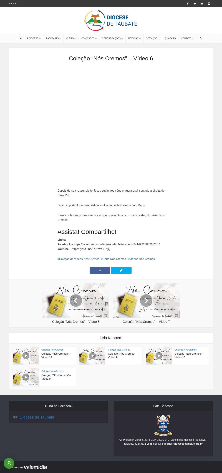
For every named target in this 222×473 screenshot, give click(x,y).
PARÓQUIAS (52, 38)
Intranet (13, 3)
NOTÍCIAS (133, 38)
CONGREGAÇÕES (111, 38)
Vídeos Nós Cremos (142, 259)
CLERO (70, 38)
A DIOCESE (33, 38)
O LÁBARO (170, 38)
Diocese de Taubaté (37, 417)
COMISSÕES (87, 38)
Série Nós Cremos (114, 259)
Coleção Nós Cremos (52, 349)
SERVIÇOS (151, 38)
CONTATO (186, 38)
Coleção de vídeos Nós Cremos (79, 259)
